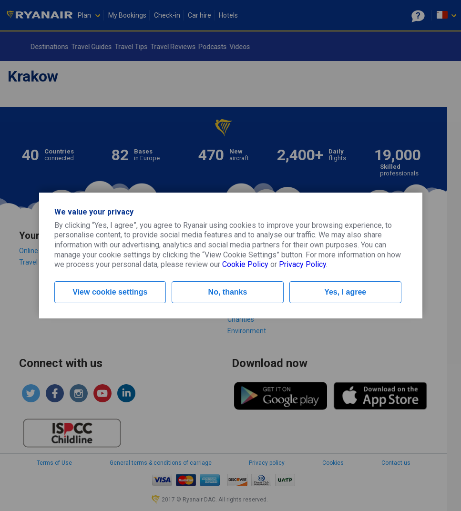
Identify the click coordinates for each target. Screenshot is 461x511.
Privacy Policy (302, 264)
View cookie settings (109, 292)
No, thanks (227, 292)
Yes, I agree (345, 292)
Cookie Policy (245, 264)
